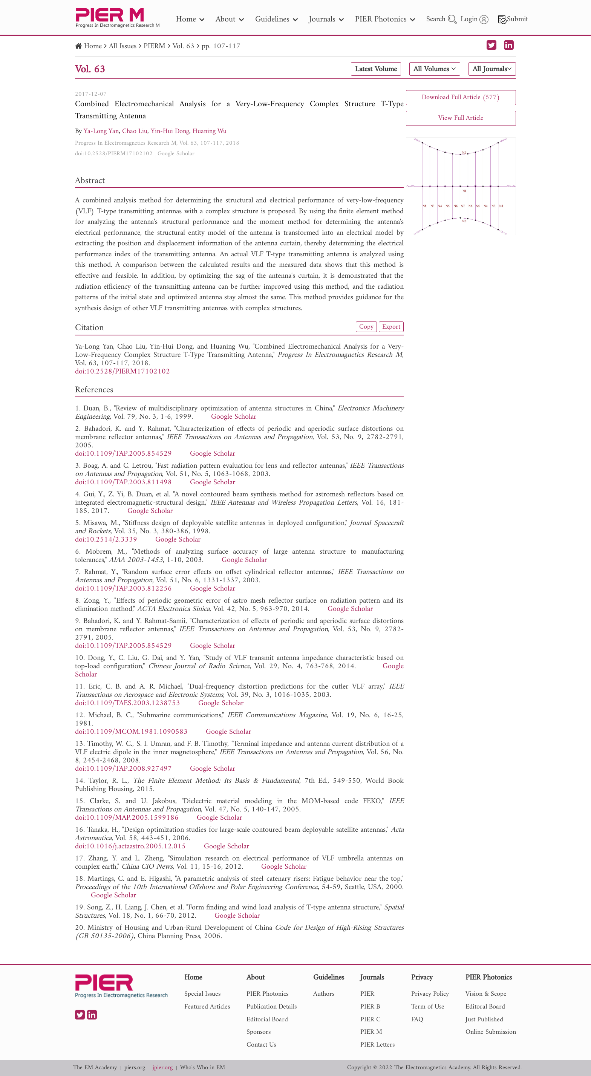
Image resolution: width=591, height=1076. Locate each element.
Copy (366, 326)
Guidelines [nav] (276, 19)
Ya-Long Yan (101, 131)
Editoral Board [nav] (485, 1007)
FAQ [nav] (417, 1019)
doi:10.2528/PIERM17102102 (114, 153)
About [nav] (230, 19)
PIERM (154, 46)
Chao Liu (134, 131)
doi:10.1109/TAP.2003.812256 (123, 588)
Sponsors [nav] (259, 1032)
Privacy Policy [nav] (430, 994)
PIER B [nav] (370, 1007)
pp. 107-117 (221, 46)
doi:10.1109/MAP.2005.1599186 (127, 818)
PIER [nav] (367, 994)
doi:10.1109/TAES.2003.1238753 (127, 703)
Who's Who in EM (202, 1068)
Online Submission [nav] (490, 1032)
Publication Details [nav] (272, 1007)
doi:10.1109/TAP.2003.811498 (123, 482)
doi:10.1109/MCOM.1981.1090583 (131, 732)
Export (391, 326)
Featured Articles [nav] (207, 1007)
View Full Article (461, 118)
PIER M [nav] (371, 1032)
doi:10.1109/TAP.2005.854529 (123, 454)
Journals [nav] (326, 19)
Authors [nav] (323, 994)
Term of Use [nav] (427, 1007)
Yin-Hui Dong (170, 131)
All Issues (122, 46)
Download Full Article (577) (461, 97)
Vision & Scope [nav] (486, 994)
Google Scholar (176, 153)
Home (93, 46)
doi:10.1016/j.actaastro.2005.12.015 (130, 846)
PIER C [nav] (370, 1019)
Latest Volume (376, 69)
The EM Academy (95, 1068)
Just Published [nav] (484, 1019)
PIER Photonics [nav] (385, 19)
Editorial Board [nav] (267, 1019)
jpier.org (163, 1068)
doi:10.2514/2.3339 (106, 539)
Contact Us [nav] (261, 1045)
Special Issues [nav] (202, 994)
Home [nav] (190, 19)
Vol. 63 (183, 46)
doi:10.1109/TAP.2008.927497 (123, 769)
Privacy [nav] (422, 978)
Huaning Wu (210, 131)
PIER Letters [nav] (377, 1045)
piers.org (134, 1068)
